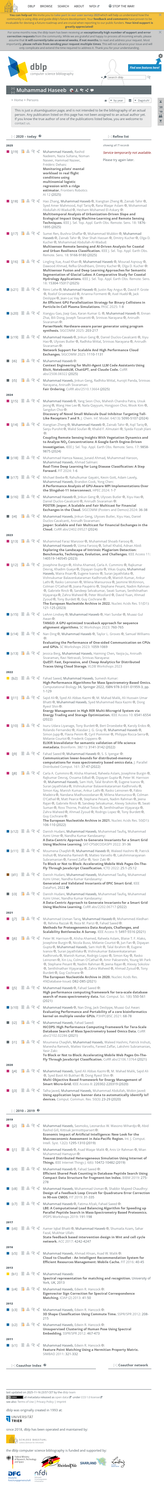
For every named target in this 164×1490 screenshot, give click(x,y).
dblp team (69, 1392)
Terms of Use (26, 1402)
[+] (115, 1365)
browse (46, 6)
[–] (110, 136)
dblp (31, 6)
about (79, 6)
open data (61, 1397)
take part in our (77, 15)
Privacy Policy (45, 1402)
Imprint (61, 1402)
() (100, 418)
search (63, 6)
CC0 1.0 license (90, 1397)
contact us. (23, 123)
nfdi (92, 6)
